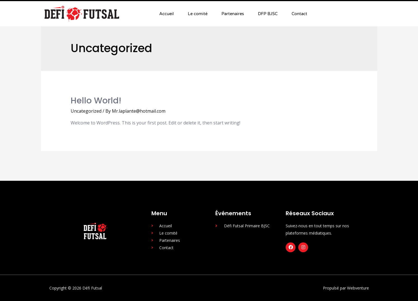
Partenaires (232, 13)
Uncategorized (86, 111)
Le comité (197, 13)
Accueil (166, 13)
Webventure (358, 288)
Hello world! (96, 100)
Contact (299, 13)
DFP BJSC (268, 13)
